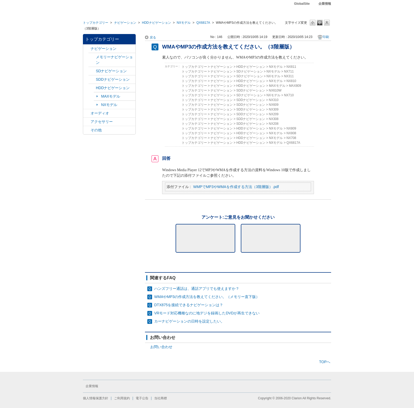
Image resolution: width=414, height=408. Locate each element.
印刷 (326, 37)
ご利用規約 (122, 398)
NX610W (275, 90)
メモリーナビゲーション (114, 60)
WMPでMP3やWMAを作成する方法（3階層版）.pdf (236, 187)
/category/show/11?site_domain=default (86, 130)
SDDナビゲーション (113, 79)
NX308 (274, 119)
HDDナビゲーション (156, 23)
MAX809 (295, 86)
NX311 (289, 76)
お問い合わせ (161, 347)
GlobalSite (302, 4)
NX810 (291, 81)
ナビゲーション (125, 23)
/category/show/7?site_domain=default (92, 57)
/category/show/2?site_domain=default (86, 48)
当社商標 (160, 398)
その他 (96, 130)
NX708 (291, 138)
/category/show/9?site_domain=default (92, 79)
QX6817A (203, 23)
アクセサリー (102, 121)
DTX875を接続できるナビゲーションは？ (188, 305)
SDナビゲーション (111, 71)
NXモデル (184, 23)
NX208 (274, 124)
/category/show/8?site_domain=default (92, 88)
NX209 (274, 114)
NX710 (289, 95)
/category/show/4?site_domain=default (86, 113)
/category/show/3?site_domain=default (92, 71)
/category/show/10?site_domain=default (86, 121)
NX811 (291, 67)
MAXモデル (110, 96)
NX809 (291, 128)
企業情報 (324, 4)
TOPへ (324, 362)
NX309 (274, 109)
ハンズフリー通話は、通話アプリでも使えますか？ (196, 288)
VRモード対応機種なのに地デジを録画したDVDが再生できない (207, 313)
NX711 (289, 71)
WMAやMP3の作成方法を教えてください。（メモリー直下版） (207, 297)
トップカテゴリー (95, 23)
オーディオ (100, 113)
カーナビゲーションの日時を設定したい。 (189, 321)
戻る (153, 37)
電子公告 (142, 398)
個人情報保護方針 (95, 398)
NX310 (274, 100)
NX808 (291, 133)
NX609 (274, 105)
